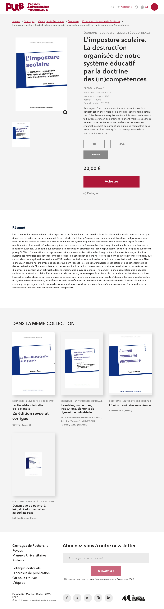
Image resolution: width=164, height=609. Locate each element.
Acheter (111, 181)
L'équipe (18, 583)
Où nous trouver (24, 578)
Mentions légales (34, 594)
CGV (47, 594)
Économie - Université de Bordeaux (125, 33)
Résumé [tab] (18, 228)
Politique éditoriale (26, 568)
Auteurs (18, 560)
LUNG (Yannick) (78, 425)
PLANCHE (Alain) (94, 88)
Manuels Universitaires (29, 555)
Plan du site (18, 594)
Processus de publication (31, 573)
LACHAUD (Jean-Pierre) (24, 518)
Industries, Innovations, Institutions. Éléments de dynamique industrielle (77, 409)
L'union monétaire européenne (130, 405)
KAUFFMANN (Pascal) (120, 410)
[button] (154, 7)
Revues (17, 550)
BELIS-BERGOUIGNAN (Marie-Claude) (80, 417)
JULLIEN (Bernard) (70, 421)
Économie (90, 33)
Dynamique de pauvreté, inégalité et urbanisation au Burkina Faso (29, 509)
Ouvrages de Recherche (30, 545)
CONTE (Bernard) (21, 425)
